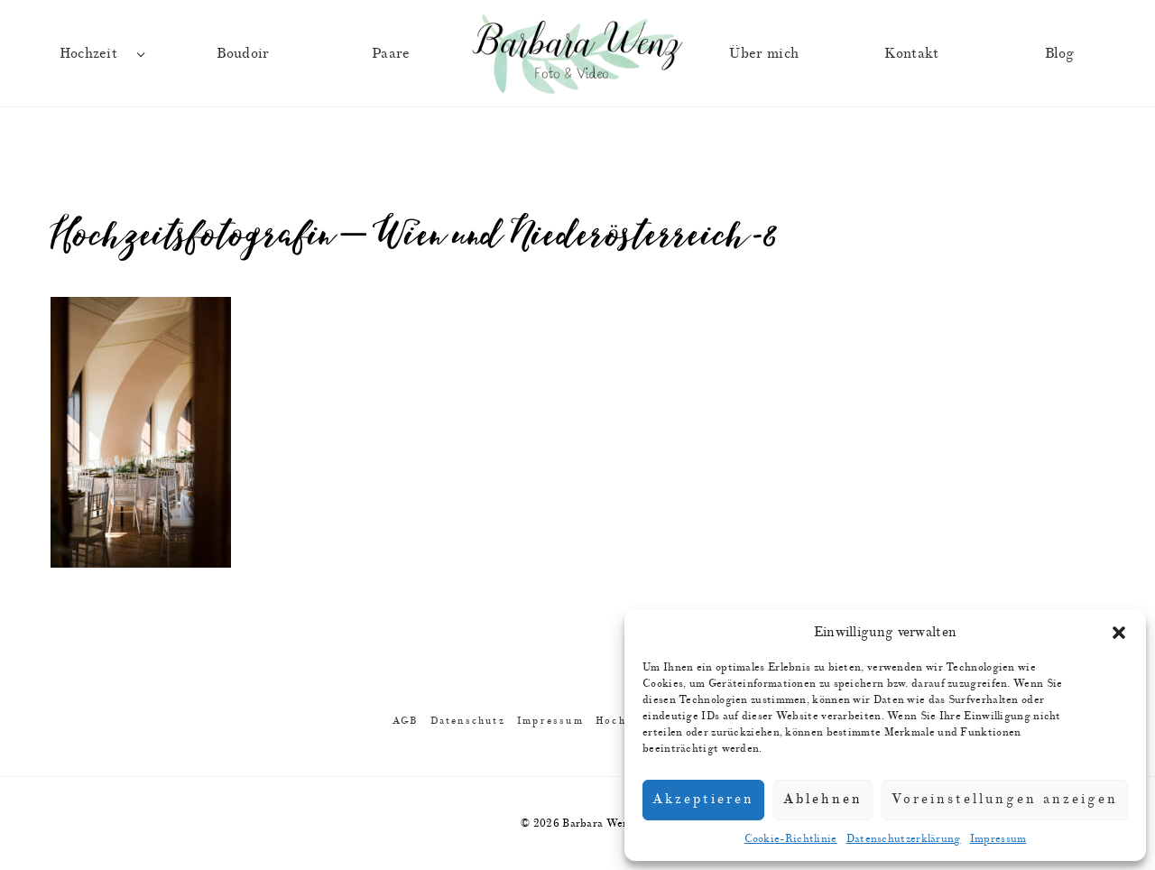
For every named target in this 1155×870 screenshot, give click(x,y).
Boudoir (243, 53)
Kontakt (911, 53)
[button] (1119, 633)
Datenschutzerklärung (903, 839)
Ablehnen (823, 799)
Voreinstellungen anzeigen (1005, 799)
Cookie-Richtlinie (790, 839)
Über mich (764, 53)
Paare (391, 53)
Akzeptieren (703, 799)
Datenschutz (467, 720)
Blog (1060, 53)
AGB (406, 720)
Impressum (998, 839)
